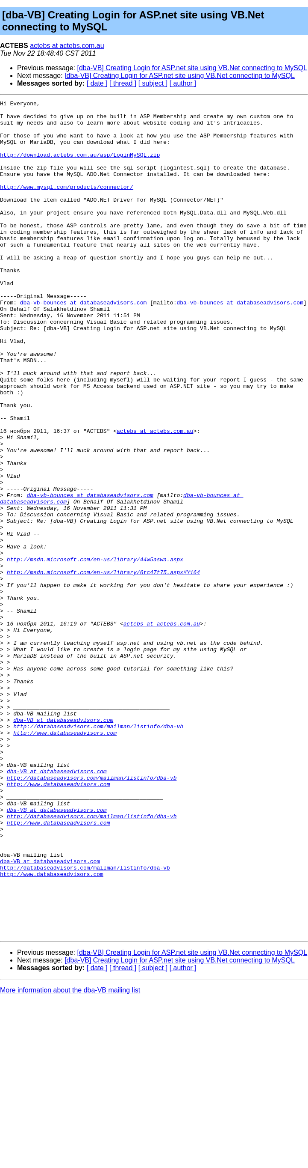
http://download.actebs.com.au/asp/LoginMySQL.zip (80, 166)
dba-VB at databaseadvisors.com (63, 844)
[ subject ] (152, 83)
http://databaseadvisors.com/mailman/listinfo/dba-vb (98, 852)
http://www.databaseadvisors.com (65, 860)
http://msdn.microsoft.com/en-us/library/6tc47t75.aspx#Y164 (103, 667)
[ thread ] (122, 83)
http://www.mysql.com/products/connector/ (66, 205)
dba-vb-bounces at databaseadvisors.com (83, 343)
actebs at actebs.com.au (67, 45)
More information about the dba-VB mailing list (70, 1157)
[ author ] (183, 83)
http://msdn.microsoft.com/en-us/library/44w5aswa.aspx (95, 652)
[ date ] (97, 83)
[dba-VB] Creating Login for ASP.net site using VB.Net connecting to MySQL (192, 68)
